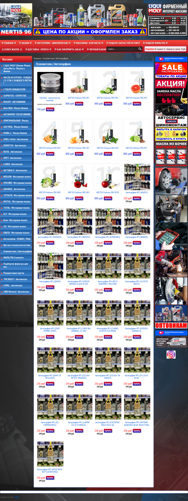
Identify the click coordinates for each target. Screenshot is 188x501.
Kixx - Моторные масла (15, 220)
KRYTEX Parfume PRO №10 (107, 192)
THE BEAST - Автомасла (15, 279)
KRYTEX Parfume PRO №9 (78, 192)
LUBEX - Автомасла (13, 164)
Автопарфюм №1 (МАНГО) (136, 192)
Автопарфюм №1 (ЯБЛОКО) (78, 237)
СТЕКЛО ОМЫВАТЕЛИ (14, 89)
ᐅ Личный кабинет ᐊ (99, 49)
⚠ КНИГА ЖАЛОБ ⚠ (12, 49)
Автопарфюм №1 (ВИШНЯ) (137, 237)
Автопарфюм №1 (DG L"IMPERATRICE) (50, 423)
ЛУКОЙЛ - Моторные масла (17, 182)
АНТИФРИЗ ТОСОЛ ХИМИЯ (17, 114)
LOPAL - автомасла (12, 285)
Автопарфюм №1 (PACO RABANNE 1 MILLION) (107, 282)
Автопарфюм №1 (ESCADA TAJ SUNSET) (107, 376)
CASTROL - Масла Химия (15, 126)
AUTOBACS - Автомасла (15, 170)
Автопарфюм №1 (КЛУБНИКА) (107, 237)
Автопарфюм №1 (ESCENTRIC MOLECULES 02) (107, 423)
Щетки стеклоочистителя (16, 245)
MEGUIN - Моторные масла (17, 176)
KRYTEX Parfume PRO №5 (78, 148)
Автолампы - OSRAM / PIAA (16, 238)
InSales (16, 497)
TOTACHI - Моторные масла (17, 195)
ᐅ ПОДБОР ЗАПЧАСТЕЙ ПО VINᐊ (123, 43)
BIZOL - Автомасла (12, 151)
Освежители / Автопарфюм (17, 251)
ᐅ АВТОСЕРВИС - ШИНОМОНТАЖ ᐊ (52, 43)
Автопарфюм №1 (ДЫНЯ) (49, 281)
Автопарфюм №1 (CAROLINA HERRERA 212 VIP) (79, 329)
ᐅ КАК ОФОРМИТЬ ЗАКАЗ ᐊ (69, 49)
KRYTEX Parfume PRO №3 (136, 97)
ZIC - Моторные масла (14, 226)
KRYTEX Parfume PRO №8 (49, 192)
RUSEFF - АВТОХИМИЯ (14, 101)
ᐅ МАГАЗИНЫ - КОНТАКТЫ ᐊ (88, 43)
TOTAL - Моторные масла (16, 207)
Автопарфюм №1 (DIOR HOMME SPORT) (50, 329)
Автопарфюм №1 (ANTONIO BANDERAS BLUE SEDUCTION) (136, 423)
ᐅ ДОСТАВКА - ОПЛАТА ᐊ (38, 49)
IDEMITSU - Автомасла (14, 145)
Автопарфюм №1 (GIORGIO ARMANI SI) (136, 329)
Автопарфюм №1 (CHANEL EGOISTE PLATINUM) (108, 329)
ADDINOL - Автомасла (14, 189)
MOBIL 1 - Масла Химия (15, 133)
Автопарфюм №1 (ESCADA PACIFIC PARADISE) (79, 376)
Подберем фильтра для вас (15, 265)
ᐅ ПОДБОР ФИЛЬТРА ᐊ (155, 43)
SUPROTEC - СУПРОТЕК (14, 95)
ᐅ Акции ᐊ (25, 43)
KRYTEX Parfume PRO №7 (136, 148)
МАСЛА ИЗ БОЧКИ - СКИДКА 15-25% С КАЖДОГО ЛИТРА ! (17, 80)
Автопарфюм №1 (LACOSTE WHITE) (136, 282)
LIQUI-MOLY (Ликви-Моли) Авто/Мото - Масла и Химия (17, 68)
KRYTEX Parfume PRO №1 (78, 97)
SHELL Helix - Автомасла (15, 139)
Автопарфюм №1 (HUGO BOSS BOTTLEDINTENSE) (49, 470)
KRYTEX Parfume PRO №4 (49, 148)
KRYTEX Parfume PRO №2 (107, 97)
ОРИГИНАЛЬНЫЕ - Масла (15, 120)
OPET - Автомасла (12, 158)
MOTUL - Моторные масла (16, 201)
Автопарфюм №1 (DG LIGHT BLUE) (136, 376)
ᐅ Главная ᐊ (9, 43)
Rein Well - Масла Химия (15, 108)
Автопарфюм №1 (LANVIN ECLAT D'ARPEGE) (78, 423)
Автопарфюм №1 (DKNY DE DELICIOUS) (49, 376)
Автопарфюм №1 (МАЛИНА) (49, 237)
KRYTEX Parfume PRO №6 (107, 148)
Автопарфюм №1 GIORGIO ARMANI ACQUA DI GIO (79, 282)
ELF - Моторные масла (14, 214)
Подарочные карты (13, 273)
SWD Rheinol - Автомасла (16, 291)
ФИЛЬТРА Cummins (13, 257)
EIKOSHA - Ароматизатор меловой (50, 99)
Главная (37, 58)
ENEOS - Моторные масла (16, 232)
